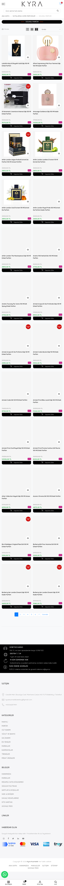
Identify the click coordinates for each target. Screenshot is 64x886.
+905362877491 (11, 705)
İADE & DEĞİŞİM (8, 794)
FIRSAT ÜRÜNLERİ (8, 758)
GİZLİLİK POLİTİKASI (9, 786)
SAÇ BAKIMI (6, 738)
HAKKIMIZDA (6, 774)
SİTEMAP (54, 866)
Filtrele (5, 29)
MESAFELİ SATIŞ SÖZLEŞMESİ (12, 782)
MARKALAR (6, 746)
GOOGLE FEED (7, 806)
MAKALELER (35, 866)
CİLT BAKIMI (6, 730)
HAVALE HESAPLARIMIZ (10, 798)
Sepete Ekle (16, 78)
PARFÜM (5, 726)
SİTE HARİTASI (7, 802)
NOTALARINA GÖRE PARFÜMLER (24, 16)
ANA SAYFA (5, 16)
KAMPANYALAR (7, 750)
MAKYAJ (5, 722)
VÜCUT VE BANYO (8, 734)
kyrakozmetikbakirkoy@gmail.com (19, 700)
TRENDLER (6, 754)
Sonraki (45, 614)
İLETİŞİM (45, 866)
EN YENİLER (6, 742)
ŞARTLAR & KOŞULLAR (10, 790)
